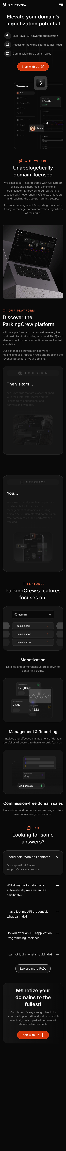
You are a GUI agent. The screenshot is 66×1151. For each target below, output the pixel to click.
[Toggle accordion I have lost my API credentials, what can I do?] (33, 914)
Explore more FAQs (33, 968)
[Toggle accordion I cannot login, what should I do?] (33, 954)
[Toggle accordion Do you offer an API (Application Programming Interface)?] (33, 935)
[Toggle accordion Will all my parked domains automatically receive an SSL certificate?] (33, 890)
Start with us (33, 67)
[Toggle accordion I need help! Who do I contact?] (33, 857)
